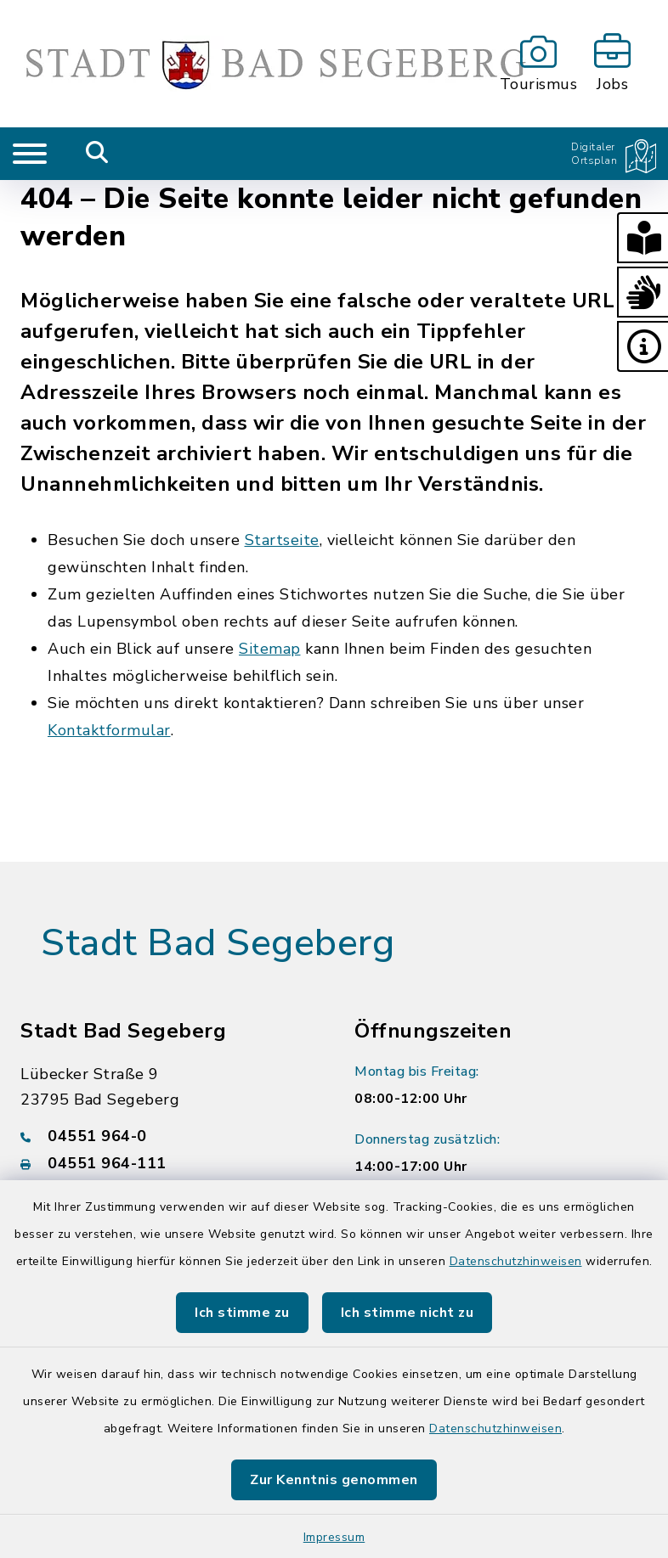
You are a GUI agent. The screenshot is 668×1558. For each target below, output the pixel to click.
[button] (642, 237)
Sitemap (270, 648)
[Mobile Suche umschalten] (97, 153)
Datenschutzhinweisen (516, 1261)
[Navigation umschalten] (29, 154)
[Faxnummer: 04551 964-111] (167, 1163)
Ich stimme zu (242, 1312)
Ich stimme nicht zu (407, 1312)
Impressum (334, 1537)
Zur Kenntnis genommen (334, 1480)
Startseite (282, 540)
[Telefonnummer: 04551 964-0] (167, 1136)
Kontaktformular (109, 730)
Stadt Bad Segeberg (217, 943)
